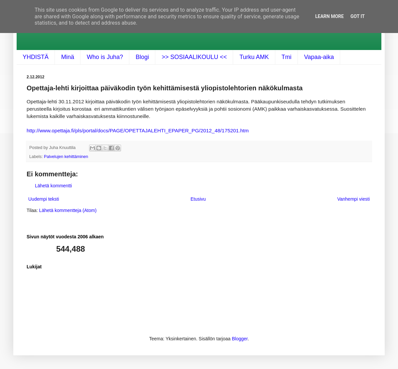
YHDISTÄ (36, 57)
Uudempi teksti (43, 199)
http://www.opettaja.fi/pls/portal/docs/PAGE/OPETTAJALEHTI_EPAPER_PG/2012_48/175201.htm (138, 130)
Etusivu (198, 199)
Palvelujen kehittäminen (66, 156)
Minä (67, 57)
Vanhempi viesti (353, 199)
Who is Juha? (105, 57)
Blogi (142, 57)
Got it (357, 16)
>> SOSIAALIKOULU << (194, 57)
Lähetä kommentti (53, 185)
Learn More (329, 16)
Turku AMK (254, 57)
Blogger (239, 338)
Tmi (287, 57)
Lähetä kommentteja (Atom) (68, 210)
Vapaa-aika (319, 57)
